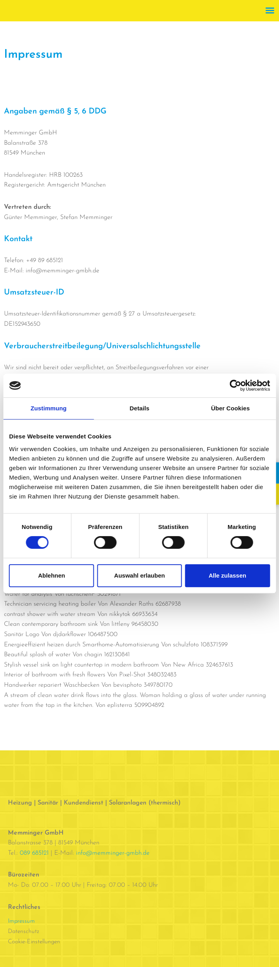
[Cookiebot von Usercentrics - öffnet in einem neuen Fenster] (235, 385)
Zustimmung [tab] (48, 408)
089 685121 (34, 853)
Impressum (21, 921)
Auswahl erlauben (139, 575)
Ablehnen (51, 575)
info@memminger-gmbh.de (113, 853)
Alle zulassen (227, 575)
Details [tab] (140, 408)
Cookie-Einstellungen (34, 942)
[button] (270, 10)
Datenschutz (23, 932)
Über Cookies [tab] (230, 408)
